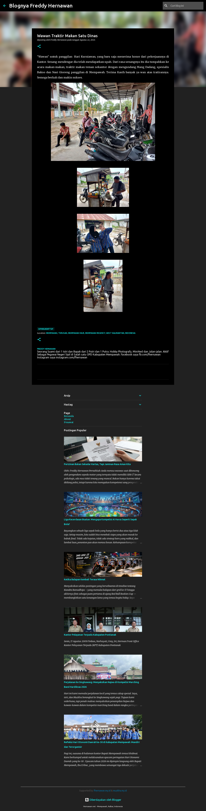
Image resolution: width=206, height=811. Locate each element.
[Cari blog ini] (186, 6)
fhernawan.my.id (102, 790)
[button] (39, 46)
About (67, 419)
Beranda (69, 416)
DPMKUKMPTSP (45, 329)
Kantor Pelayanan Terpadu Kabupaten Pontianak (90, 634)
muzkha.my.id (120, 790)
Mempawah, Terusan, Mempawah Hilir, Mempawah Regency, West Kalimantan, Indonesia (90, 333)
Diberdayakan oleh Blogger (103, 799)
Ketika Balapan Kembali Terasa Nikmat (84, 579)
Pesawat (68, 422)
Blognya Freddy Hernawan (41, 5)
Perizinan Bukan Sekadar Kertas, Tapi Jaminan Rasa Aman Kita (97, 464)
